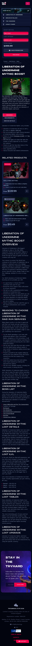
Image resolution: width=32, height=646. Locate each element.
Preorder (16, 54)
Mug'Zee (5, 415)
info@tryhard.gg (16, 624)
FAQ (16, 627)
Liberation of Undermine (13, 15)
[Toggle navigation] (28, 3)
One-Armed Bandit (8, 413)
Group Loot (8, 40)
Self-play (8, 33)
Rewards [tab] (9, 115)
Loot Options (8, 36)
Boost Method (9, 30)
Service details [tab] (9, 121)
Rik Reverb (6, 408)
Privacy (16, 640)
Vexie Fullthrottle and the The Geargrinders (16, 404)
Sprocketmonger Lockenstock (12, 412)
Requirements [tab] (9, 118)
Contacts (16, 637)
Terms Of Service (16, 634)
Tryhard (5, 61)
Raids (18, 61)
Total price (8, 43)
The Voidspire (9, 21)
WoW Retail (12, 61)
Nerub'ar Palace (10, 18)
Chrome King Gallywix (9, 417)
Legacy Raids (9, 24)
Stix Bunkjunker (7, 410)
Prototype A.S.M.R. (19, 136)
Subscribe (20, 584)
